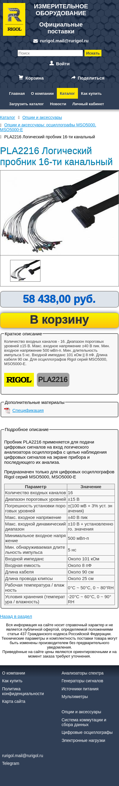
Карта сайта (13, 701)
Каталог (67, 93)
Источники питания (80, 688)
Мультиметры (75, 696)
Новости (58, 104)
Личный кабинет (88, 104)
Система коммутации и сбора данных (84, 722)
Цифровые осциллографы (87, 732)
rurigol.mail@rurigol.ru (64, 40)
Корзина (35, 77)
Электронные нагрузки (83, 740)
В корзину (59, 319)
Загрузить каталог (26, 104)
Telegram (10, 763)
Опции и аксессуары (81, 711)
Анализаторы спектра (83, 673)
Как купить (91, 93)
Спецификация (28, 410)
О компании (42, 93)
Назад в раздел (16, 616)
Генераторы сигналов (82, 680)
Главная (17, 93)
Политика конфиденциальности (23, 691)
